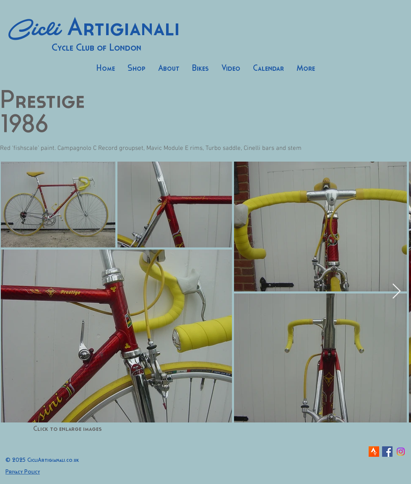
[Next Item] (396, 291)
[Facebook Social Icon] (387, 451)
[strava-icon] (374, 451)
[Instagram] (400, 451)
